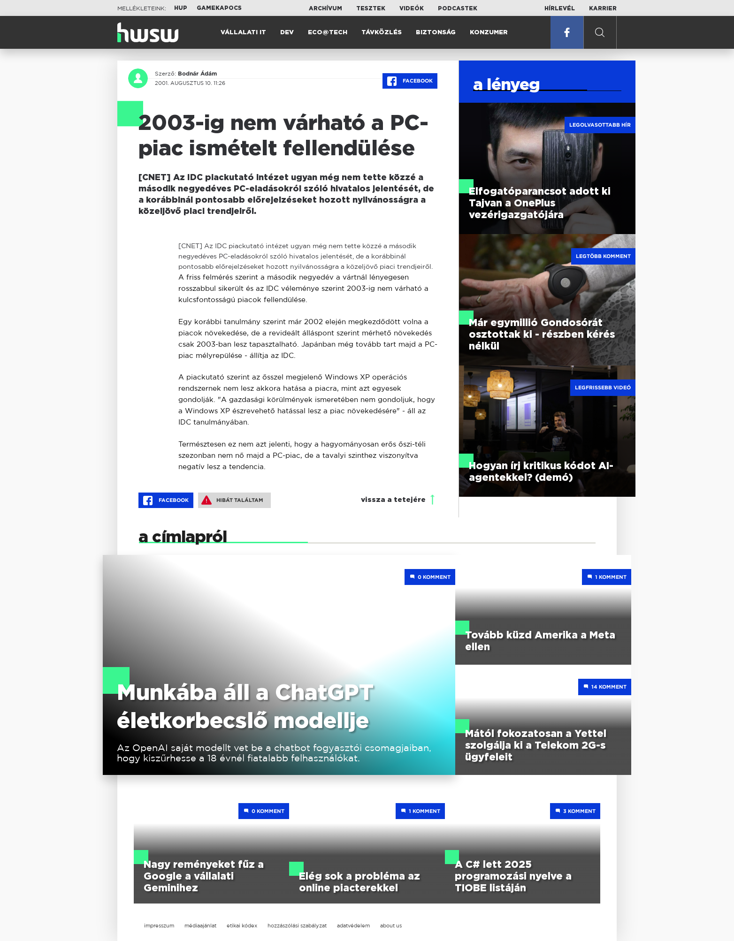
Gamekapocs (219, 8)
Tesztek (370, 8)
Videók (411, 8)
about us (391, 925)
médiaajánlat (200, 925)
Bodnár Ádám (197, 73)
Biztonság (436, 33)
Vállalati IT (243, 33)
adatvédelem (353, 925)
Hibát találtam (232, 500)
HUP (180, 8)
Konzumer (489, 33)
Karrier (603, 8)
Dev (287, 33)
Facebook (410, 81)
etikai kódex (242, 925)
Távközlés (381, 33)
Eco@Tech (327, 33)
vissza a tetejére (393, 499)
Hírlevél (559, 8)
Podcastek (457, 8)
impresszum (159, 925)
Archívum (325, 8)
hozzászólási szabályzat (297, 925)
